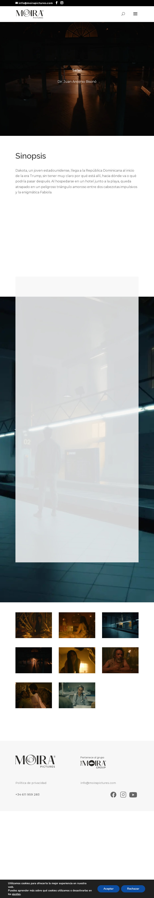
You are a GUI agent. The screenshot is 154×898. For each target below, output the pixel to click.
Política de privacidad (30, 783)
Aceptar (108, 889)
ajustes (16, 894)
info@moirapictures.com (98, 783)
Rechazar (133, 889)
